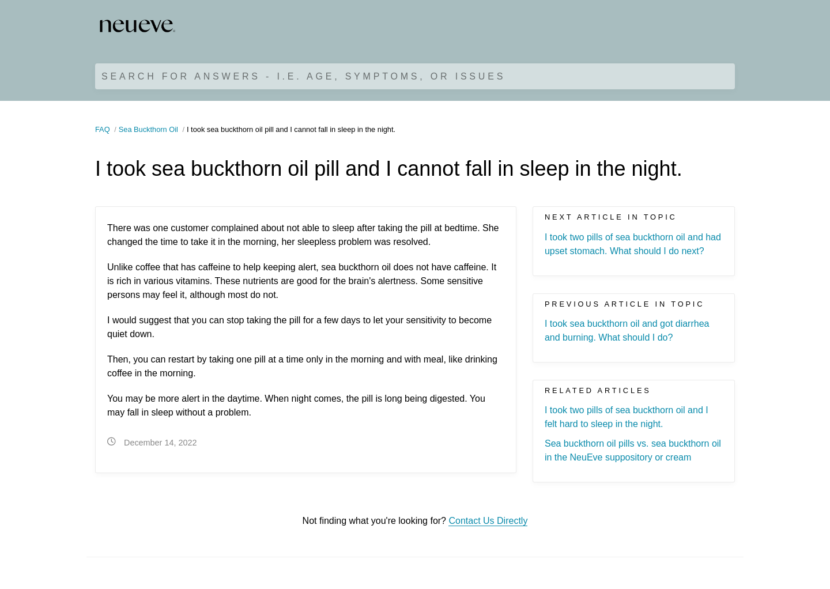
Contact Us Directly (487, 521)
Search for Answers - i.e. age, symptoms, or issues (303, 76)
